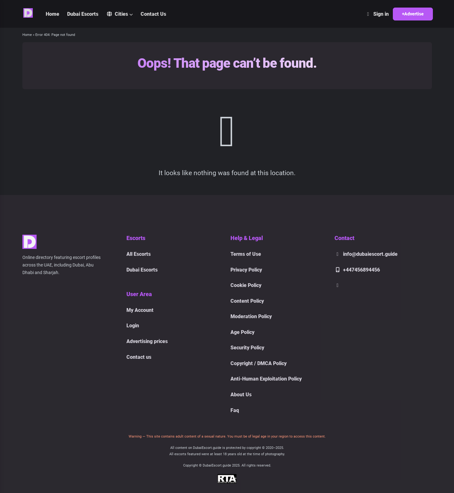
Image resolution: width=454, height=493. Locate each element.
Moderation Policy (251, 316)
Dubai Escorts (82, 14)
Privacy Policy (246, 270)
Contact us (138, 357)
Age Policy (242, 332)
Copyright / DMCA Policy (258, 363)
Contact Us (153, 14)
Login (132, 326)
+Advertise (413, 13)
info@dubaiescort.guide (366, 254)
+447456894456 (357, 270)
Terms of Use (245, 254)
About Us (241, 395)
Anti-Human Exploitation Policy (266, 379)
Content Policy (247, 301)
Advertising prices (147, 341)
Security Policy (247, 348)
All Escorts (138, 254)
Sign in (377, 14)
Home (52, 14)
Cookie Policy (245, 285)
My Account (140, 310)
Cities (117, 14)
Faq (234, 410)
